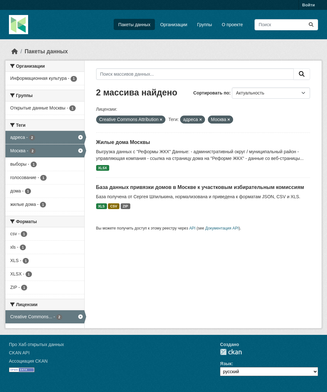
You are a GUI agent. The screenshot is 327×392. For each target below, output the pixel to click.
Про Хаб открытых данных (36, 344)
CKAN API (19, 352)
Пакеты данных (134, 24)
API (192, 228)
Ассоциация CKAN (28, 361)
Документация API (222, 228)
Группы (204, 24)
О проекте (232, 24)
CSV (113, 206)
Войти (308, 5)
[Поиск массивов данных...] (286, 24)
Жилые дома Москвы (123, 142)
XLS (101, 206)
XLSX (102, 168)
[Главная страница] (14, 51)
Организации (173, 24)
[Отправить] (311, 24)
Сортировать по (211, 92)
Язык (226, 363)
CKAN (231, 352)
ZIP (125, 206)
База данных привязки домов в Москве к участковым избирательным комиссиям (200, 187)
